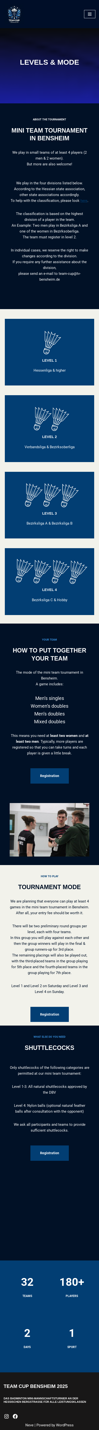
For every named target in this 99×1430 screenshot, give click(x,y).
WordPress (65, 1425)
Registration (49, 776)
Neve (29, 1425)
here (83, 200)
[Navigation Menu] (89, 14)
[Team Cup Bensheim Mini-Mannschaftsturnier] (14, 14)
